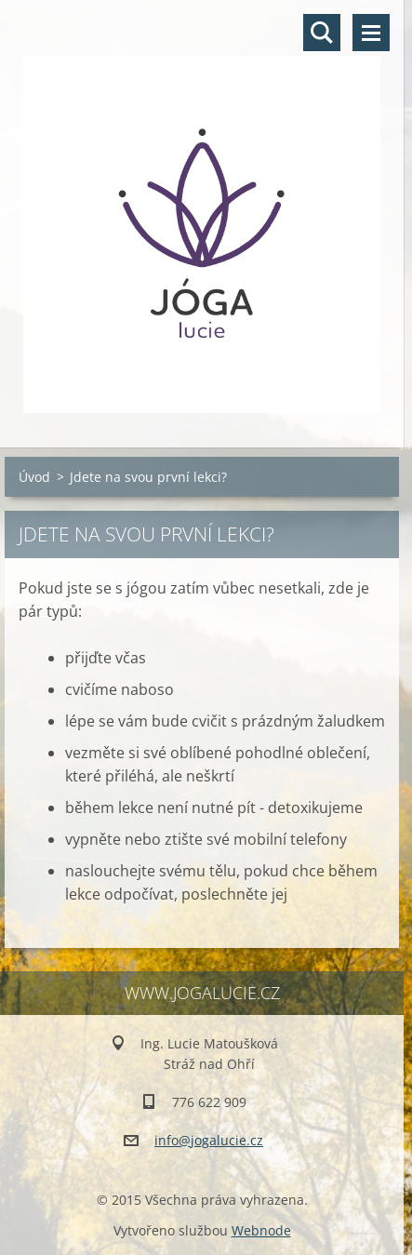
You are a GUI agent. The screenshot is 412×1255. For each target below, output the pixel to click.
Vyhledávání (321, 32)
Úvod (34, 477)
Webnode (261, 1230)
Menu (371, 32)
